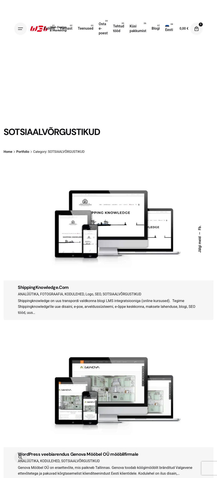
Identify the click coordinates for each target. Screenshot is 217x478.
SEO (98, 294)
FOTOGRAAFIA (51, 294)
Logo (89, 294)
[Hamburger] (20, 28)
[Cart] (196, 28)
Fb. (200, 227)
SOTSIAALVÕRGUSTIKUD (122, 294)
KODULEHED (74, 294)
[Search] (20, 457)
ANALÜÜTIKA (28, 294)
